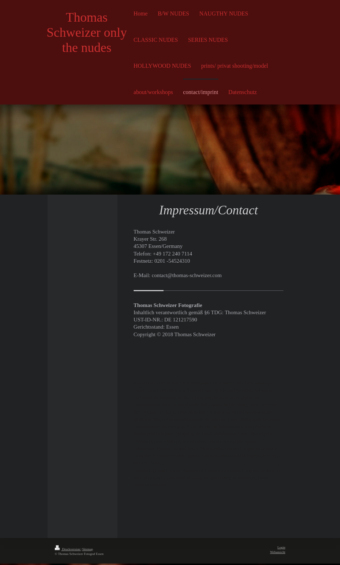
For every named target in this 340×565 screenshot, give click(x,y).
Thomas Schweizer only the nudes (86, 32)
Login (281, 549)
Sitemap (87, 551)
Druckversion (68, 551)
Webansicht (277, 554)
